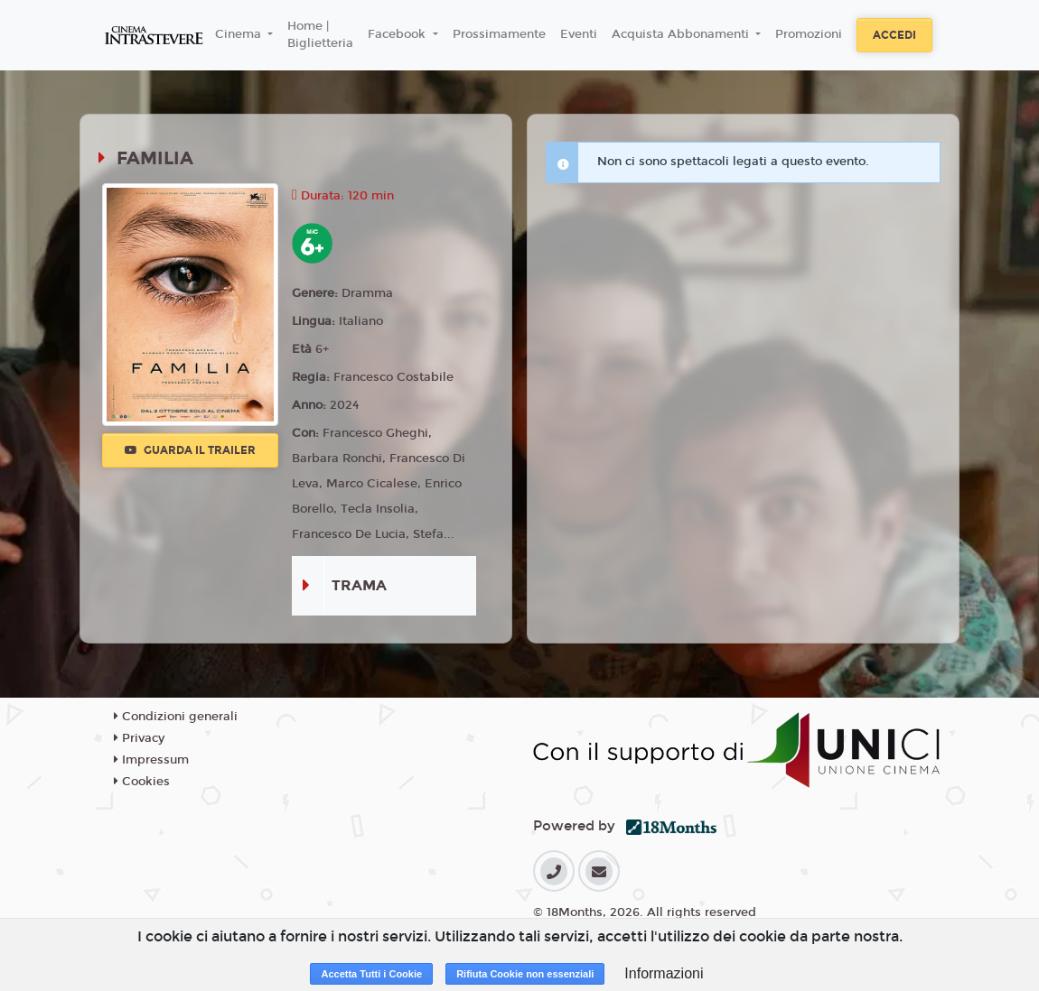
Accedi (894, 35)
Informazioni (663, 973)
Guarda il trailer (190, 450)
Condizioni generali (176, 716)
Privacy (139, 738)
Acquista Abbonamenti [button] (682, 34)
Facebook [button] (398, 34)
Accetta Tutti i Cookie (371, 973)
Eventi (578, 34)
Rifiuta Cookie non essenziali (525, 973)
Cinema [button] (240, 34)
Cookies (142, 781)
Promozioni (808, 34)
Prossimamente (499, 34)
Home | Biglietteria (320, 35)
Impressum (151, 760)
